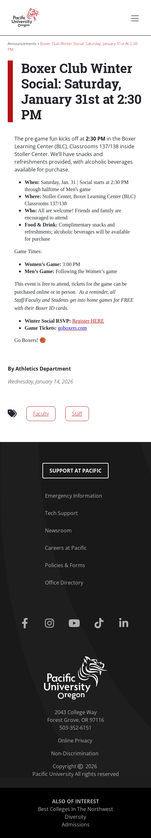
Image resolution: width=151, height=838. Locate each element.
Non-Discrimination (75, 753)
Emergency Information (73, 495)
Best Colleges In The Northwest (75, 809)
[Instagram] (51, 623)
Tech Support (61, 513)
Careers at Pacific (66, 547)
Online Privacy (75, 740)
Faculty (41, 413)
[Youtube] (75, 623)
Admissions (76, 824)
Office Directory (64, 582)
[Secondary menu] (135, 18)
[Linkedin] (125, 623)
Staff (77, 413)
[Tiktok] (100, 623)
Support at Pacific (75, 470)
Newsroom (58, 530)
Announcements (22, 43)
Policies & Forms (65, 565)
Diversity (75, 816)
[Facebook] (26, 623)
